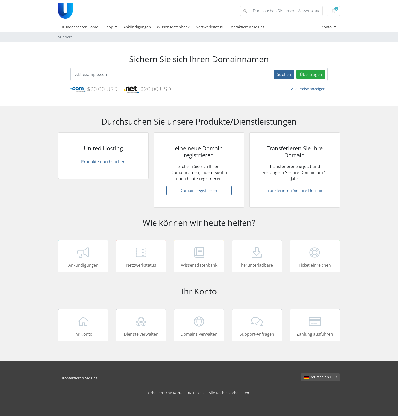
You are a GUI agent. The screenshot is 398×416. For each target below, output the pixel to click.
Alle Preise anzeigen (308, 88)
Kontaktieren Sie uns (246, 26)
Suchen (284, 74)
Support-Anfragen (257, 326)
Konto (327, 26)
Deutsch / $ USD (320, 377)
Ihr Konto (83, 326)
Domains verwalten (199, 326)
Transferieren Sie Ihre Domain (294, 190)
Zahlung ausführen (315, 326)
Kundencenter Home (80, 26)
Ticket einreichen (315, 257)
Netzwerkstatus (209, 26)
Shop (109, 26)
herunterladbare (257, 257)
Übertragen (311, 74)
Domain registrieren (198, 190)
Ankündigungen (137, 26)
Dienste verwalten (141, 326)
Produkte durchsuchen (103, 161)
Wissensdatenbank (173, 26)
